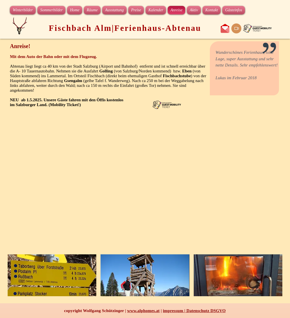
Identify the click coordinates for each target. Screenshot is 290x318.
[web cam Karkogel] (236, 28)
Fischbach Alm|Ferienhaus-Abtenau (125, 28)
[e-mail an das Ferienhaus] (225, 28)
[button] (52, 275)
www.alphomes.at (143, 310)
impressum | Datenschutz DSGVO (194, 310)
